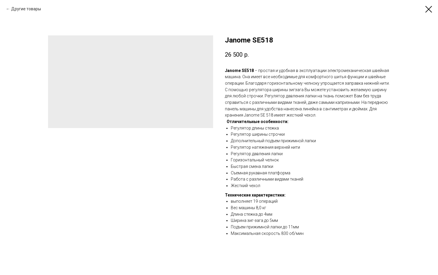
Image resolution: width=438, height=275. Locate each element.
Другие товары (26, 8)
